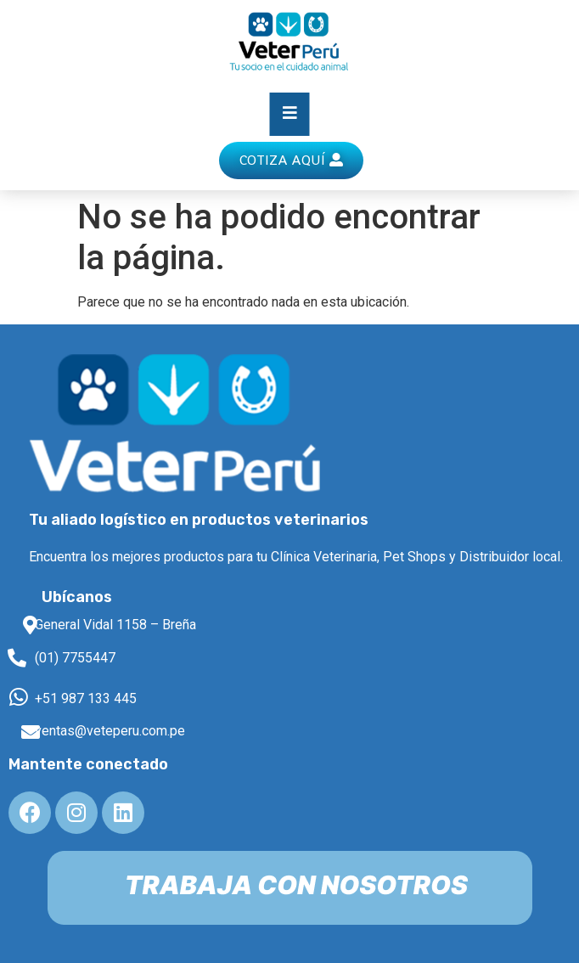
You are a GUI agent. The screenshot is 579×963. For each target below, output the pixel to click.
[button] (291, 160)
